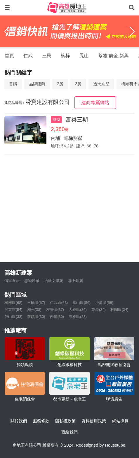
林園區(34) (119, 309)
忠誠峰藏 (31, 280)
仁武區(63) (59, 302)
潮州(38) (34, 309)
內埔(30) (57, 316)
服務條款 (41, 421)
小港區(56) (104, 302)
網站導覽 (120, 421)
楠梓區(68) (13, 302)
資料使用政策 (93, 421)
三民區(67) (36, 302)
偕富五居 (12, 280)
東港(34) (98, 309)
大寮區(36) (78, 309)
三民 (46, 55)
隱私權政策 (65, 421)
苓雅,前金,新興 (113, 55)
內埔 (55, 138)
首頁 (9, 55)
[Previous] (7, 31)
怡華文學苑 (53, 280)
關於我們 (19, 421)
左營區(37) (55, 309)
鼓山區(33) (13, 316)
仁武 (28, 55)
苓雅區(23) (78, 316)
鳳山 (84, 55)
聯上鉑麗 (75, 280)
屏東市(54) (13, 309)
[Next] (132, 31)
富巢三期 (77, 119)
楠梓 (65, 55)
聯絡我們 (69, 432)
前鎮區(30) (36, 316)
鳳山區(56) (81, 302)
